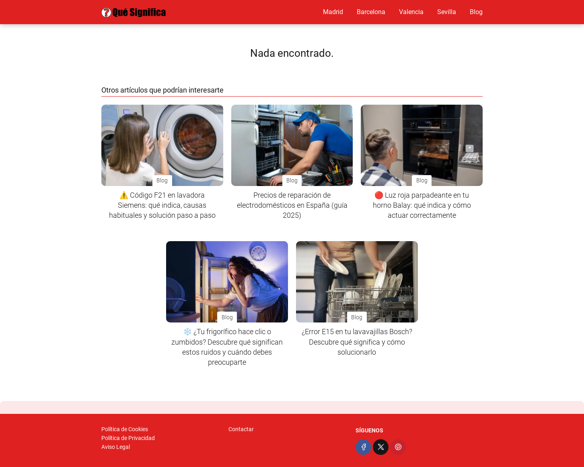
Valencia (411, 12)
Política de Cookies (124, 429)
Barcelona (371, 12)
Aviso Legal (115, 447)
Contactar (241, 429)
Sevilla (446, 12)
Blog (476, 12)
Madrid (333, 12)
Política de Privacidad (128, 438)
